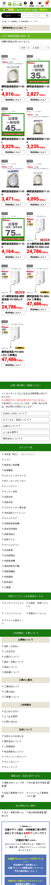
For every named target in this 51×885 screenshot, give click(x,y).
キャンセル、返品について (16, 420)
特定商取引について (14, 751)
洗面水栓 (8, 502)
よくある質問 (9, 432)
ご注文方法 (9, 651)
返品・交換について (14, 662)
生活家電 (8, 550)
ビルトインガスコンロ (15, 475)
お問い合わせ (10, 721)
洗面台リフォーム (37, 613)
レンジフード (10, 486)
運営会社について (11, 438)
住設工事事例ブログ (12, 794)
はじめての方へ (11, 711)
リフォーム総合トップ (12, 622)
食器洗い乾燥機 (11, 465)
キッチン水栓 (10, 491)
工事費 (7, 587)
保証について (10, 667)
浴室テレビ (9, 539)
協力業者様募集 (38, 812)
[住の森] (14, 3)
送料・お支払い (11, 646)
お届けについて (10, 426)
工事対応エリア (11, 686)
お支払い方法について (14, 413)
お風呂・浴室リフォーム (37, 604)
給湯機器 (8, 470)
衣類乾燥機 (9, 561)
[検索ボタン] (47, 15)
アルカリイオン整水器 (15, 507)
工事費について (11, 697)
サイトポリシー (11, 762)
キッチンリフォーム (14, 603)
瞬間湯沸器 (13, 28)
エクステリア (10, 518)
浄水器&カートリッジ (14, 513)
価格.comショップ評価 (12, 784)
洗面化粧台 (9, 534)
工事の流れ (9, 692)
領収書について (11, 672)
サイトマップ (10, 767)
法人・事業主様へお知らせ (12, 814)
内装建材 (8, 577)
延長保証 (8, 582)
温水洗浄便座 (10, 529)
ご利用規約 (9, 746)
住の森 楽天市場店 (39, 782)
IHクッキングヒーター (15, 481)
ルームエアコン (11, 545)
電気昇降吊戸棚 (11, 566)
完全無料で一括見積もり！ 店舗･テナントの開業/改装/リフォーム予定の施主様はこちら (25, 865)
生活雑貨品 (9, 555)
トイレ (7, 459)
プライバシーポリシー (15, 757)
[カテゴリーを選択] (11, 15)
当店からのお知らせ (14, 736)
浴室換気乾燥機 (11, 523)
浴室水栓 (8, 497)
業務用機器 (9, 571)
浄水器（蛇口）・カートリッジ (19, 454)
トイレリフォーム (12, 613)
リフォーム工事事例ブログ (37, 794)
